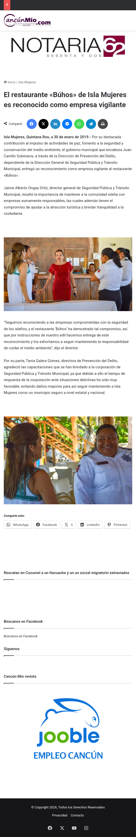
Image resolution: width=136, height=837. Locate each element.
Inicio (9, 82)
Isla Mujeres (27, 82)
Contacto (77, 815)
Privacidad (59, 815)
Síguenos (12, 649)
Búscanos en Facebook (20, 636)
